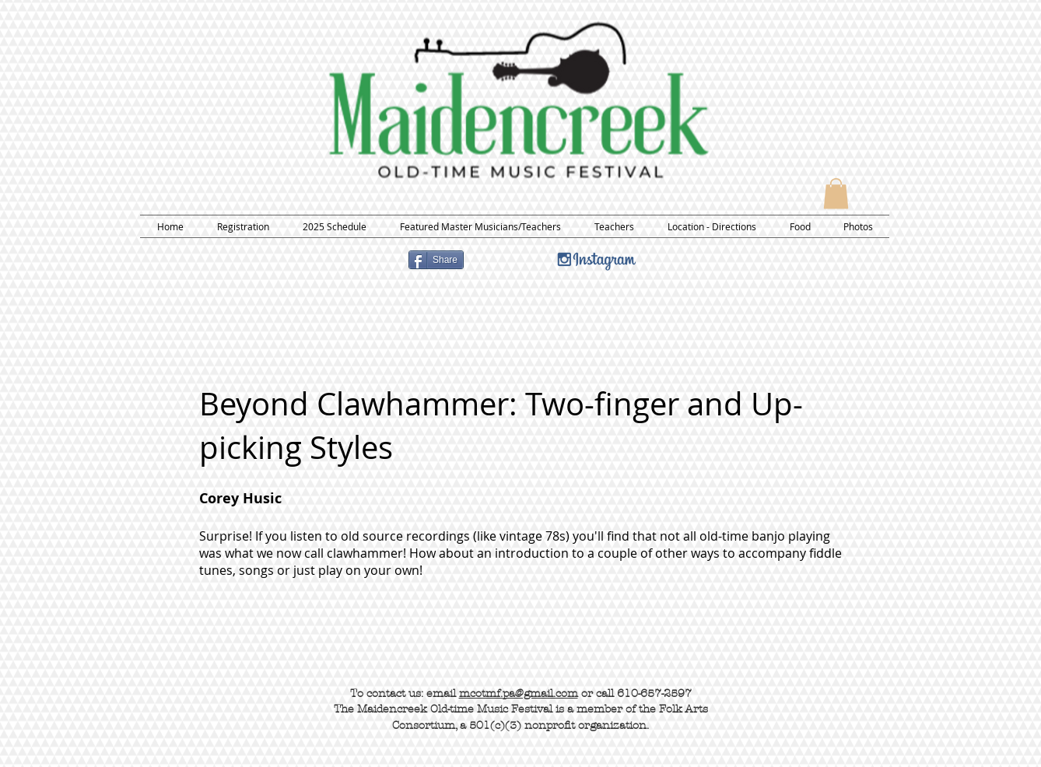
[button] (836, 193)
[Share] (436, 259)
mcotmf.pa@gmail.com (518, 693)
